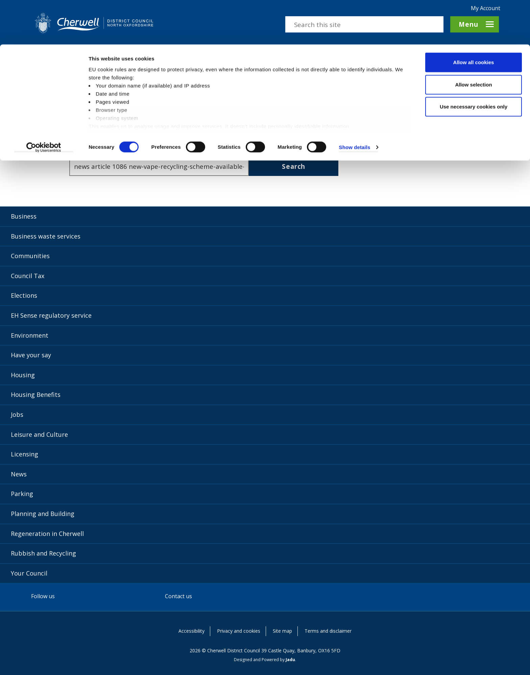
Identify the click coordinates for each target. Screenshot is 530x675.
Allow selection (473, 40)
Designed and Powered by (264, 659)
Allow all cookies (473, 18)
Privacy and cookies (238, 631)
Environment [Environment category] (29, 335)
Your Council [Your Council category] (29, 573)
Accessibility (191, 631)
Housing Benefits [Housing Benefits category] (36, 394)
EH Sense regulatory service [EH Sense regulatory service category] (51, 315)
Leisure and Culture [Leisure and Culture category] (39, 434)
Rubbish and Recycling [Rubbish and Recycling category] (43, 553)
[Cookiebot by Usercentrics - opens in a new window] (43, 103)
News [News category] (19, 474)
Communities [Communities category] (30, 256)
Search (293, 166)
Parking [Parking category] (22, 494)
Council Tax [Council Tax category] (27, 276)
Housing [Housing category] (23, 375)
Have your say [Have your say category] (31, 355)
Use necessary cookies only (473, 62)
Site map (282, 631)
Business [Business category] (24, 216)
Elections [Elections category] (24, 295)
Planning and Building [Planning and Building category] (42, 514)
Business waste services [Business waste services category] (45, 236)
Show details (354, 103)
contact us (322, 126)
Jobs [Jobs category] (17, 414)
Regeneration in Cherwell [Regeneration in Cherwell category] (47, 534)
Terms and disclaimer (328, 631)
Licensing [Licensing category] (24, 454)
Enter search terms (98, 148)
